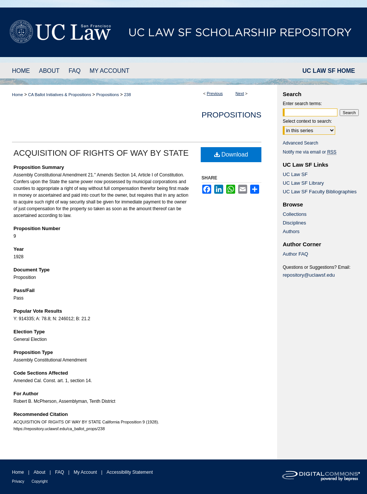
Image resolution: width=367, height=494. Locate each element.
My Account (85, 472)
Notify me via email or (309, 152)
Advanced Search (300, 143)
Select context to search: (307, 121)
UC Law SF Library (303, 183)
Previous (215, 93)
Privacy (18, 481)
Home (17, 94)
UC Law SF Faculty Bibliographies (320, 191)
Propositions (107, 94)
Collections (295, 214)
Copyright (39, 481)
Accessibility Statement (130, 472)
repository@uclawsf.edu (309, 275)
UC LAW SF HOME (329, 71)
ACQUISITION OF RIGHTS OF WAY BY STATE (101, 153)
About (39, 472)
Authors (291, 231)
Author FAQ (295, 254)
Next (240, 93)
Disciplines (294, 223)
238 (127, 94)
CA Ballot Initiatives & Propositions (59, 94)
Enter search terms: (302, 103)
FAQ (59, 472)
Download (231, 154)
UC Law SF (295, 174)
